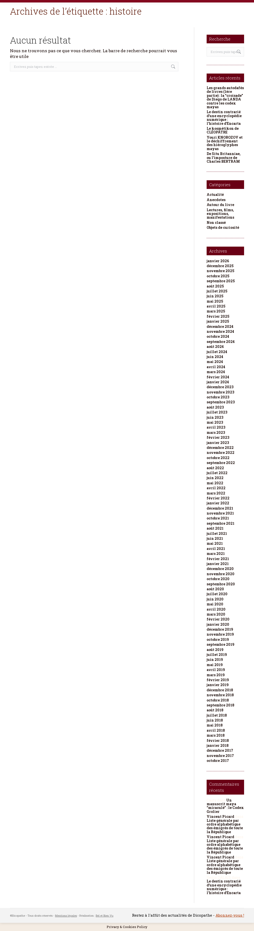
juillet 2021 (217, 533)
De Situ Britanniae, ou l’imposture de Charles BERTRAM (224, 157)
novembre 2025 (220, 271)
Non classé (216, 222)
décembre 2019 (220, 629)
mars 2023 (216, 432)
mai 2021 (215, 543)
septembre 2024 (221, 341)
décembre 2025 (220, 266)
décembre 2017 (220, 750)
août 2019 (215, 649)
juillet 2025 (217, 291)
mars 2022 (216, 493)
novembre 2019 (220, 634)
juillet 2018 (217, 715)
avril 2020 (216, 609)
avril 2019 (216, 670)
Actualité (215, 194)
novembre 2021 (220, 513)
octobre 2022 (218, 458)
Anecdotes (216, 200)
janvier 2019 (218, 685)
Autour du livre (220, 205)
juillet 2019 (217, 654)
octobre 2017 (218, 760)
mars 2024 (216, 372)
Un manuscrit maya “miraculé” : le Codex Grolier (225, 806)
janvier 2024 (218, 382)
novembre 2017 (220, 755)
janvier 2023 (218, 442)
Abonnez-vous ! (230, 915)
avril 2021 (216, 548)
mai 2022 (215, 483)
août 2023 (215, 407)
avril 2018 (216, 730)
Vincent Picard (220, 816)
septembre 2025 (221, 281)
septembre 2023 (221, 402)
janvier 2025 (218, 321)
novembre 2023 (220, 392)
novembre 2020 (220, 574)
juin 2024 (215, 357)
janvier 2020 (218, 624)
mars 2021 (216, 553)
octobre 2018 (218, 700)
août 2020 (215, 589)
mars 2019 (216, 675)
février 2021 (218, 559)
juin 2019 (215, 659)
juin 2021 (215, 538)
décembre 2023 (220, 387)
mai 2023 (215, 422)
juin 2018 (215, 720)
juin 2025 (215, 296)
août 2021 (215, 528)
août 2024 (215, 346)
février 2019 (218, 680)
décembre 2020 (220, 568)
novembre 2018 (220, 695)
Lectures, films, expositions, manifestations (220, 213)
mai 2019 (215, 665)
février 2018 (218, 740)
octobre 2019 (218, 639)
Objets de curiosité (223, 227)
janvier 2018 (218, 745)
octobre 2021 (218, 518)
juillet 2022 (217, 473)
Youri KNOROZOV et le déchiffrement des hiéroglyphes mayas (225, 143)
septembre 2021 (220, 523)
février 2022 (218, 498)
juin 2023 (215, 417)
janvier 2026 (218, 261)
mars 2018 (216, 735)
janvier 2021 (218, 564)
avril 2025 (216, 306)
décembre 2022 (220, 447)
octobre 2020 (218, 579)
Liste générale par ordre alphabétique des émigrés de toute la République (225, 826)
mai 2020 (215, 604)
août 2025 (215, 286)
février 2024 (218, 377)
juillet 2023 (217, 412)
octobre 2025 (218, 276)
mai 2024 (215, 361)
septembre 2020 (221, 584)
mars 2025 (216, 311)
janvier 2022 (218, 503)
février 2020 (218, 619)
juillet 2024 (217, 352)
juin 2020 (215, 599)
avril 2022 (216, 488)
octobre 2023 (218, 397)
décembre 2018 (220, 690)
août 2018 (215, 710)
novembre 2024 (220, 331)
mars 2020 (216, 614)
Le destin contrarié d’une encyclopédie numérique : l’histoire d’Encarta (224, 117)
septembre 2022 (221, 463)
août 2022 (215, 468)
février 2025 (218, 316)
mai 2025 (215, 301)
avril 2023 (216, 427)
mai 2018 (215, 725)
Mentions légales (66, 915)
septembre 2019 (220, 644)
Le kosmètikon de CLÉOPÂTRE (223, 130)
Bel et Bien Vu (104, 915)
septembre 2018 (220, 705)
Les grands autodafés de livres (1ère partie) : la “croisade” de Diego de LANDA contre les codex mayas (225, 97)
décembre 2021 (220, 508)
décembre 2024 (220, 326)
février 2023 (218, 437)
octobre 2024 (218, 336)
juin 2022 (215, 478)
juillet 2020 (217, 594)
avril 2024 (216, 367)
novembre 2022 (220, 452)
